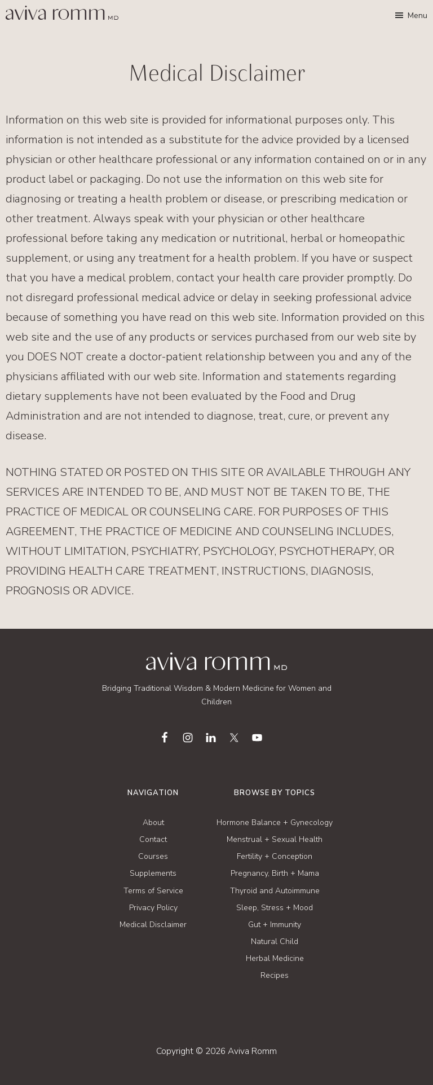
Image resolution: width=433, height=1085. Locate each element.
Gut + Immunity (274, 924)
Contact (153, 839)
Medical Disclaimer (153, 924)
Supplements (153, 873)
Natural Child (274, 941)
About (153, 822)
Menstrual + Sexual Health (274, 839)
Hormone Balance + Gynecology (274, 822)
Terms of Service (153, 890)
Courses (153, 856)
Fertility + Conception (274, 856)
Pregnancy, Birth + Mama (275, 873)
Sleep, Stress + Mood (274, 907)
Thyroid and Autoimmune (275, 890)
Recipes (274, 975)
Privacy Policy (153, 907)
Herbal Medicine (275, 958)
